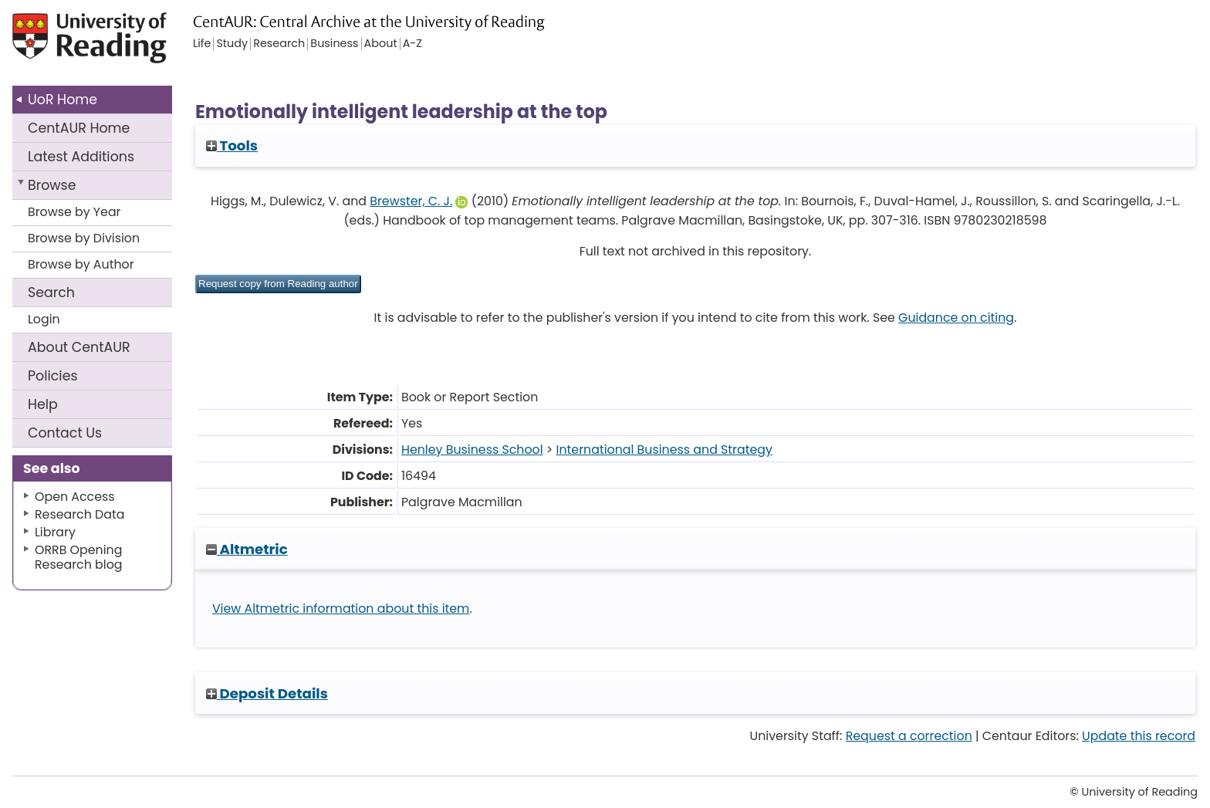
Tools (232, 145)
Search (51, 292)
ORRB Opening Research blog (79, 557)
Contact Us (65, 433)
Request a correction (909, 736)
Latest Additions (81, 156)
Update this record (1138, 736)
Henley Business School (472, 449)
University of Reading (133, 44)
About (79, 347)
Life (202, 44)
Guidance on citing (956, 317)
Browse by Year (74, 212)
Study (232, 44)
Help (43, 404)
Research (279, 44)
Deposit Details (267, 693)
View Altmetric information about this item (341, 608)
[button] (278, 284)
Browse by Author (81, 264)
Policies (53, 376)
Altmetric (247, 549)
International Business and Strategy (664, 449)
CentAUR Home (79, 128)
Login (44, 319)
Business (334, 44)
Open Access (75, 496)
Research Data (79, 514)
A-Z (412, 44)
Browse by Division (84, 238)
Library (55, 532)
